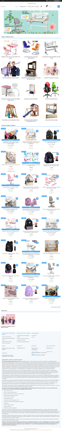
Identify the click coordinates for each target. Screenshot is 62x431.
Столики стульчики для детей (23, 341)
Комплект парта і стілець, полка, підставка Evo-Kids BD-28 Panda (51, 188)
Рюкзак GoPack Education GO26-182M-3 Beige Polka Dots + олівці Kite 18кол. (31, 188)
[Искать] (58, 6)
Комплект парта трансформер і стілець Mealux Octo (10, 299)
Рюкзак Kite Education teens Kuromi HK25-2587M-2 (10, 276)
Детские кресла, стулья (7, 341)
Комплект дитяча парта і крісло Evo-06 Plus (11, 164)
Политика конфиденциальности (46, 429)
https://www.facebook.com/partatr (38, 355)
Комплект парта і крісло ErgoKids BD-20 (10, 231)
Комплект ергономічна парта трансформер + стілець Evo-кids (31, 165)
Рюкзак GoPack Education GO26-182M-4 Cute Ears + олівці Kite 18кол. (31, 299)
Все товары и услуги (55, 307)
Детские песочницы (21, 340)
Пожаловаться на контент (35, 429)
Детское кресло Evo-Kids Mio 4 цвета (10, 187)
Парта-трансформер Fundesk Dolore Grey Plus (51, 254)
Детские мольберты (7, 343)
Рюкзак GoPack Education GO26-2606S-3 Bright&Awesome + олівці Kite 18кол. (51, 165)
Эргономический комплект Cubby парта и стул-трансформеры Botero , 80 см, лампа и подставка (31, 254)
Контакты (37, 6)
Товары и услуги (22, 6)
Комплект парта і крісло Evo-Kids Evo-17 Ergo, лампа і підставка (51, 232)
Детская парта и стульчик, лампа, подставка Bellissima (11, 210)
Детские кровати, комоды (51, 120)
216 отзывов (50, 0)
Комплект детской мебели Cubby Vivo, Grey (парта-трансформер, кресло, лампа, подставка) (31, 142)
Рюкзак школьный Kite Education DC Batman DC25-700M (51, 142)
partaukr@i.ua (34, 349)
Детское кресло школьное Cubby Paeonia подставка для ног (51, 210)
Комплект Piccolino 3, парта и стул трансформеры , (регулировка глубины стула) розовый (11, 142)
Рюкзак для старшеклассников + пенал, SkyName (10, 254)
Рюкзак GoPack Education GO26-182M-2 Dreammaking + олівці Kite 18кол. (31, 232)
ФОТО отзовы (31, 6)
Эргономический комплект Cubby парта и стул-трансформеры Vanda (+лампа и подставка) (31, 276)
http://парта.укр (35, 348)
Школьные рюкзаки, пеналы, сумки (10, 77)
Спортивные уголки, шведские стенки (10, 120)
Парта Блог (4, 310)
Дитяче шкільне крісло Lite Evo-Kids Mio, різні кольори (51, 276)
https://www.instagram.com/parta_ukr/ (39, 352)
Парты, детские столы (7, 336)
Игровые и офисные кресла (51, 98)
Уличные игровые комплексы (23, 338)
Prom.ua (36, 428)
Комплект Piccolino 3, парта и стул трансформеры (51, 299)
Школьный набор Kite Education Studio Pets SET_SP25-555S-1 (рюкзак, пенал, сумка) (31, 210)
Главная (16, 6)
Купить (17, 131)
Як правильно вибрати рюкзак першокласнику (8, 327)
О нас (33, 337)
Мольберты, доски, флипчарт (31, 98)
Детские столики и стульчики (51, 77)
